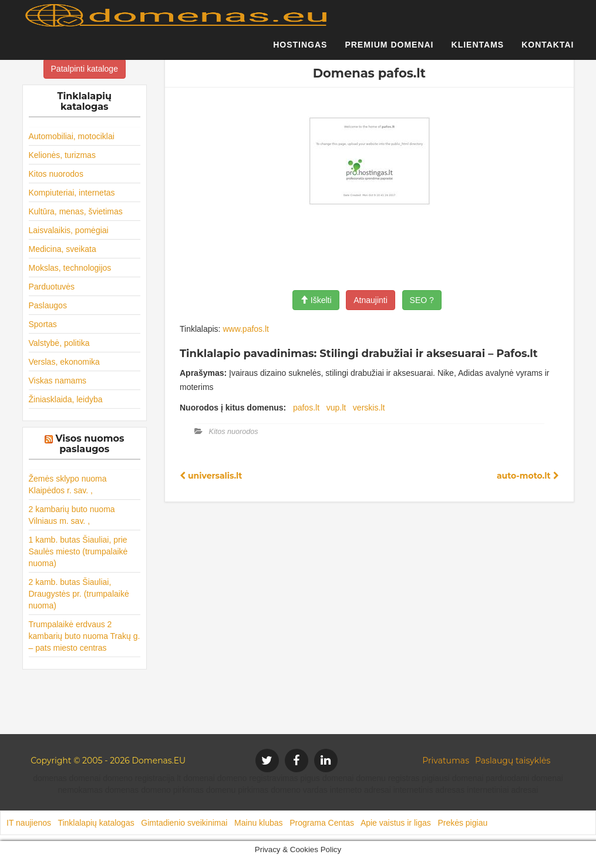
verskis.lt (369, 407)
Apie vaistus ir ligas (396, 822)
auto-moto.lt (528, 475)
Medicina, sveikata (62, 249)
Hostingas (300, 50)
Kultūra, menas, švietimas (76, 211)
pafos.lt (306, 407)
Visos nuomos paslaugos (90, 444)
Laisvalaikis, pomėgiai (69, 230)
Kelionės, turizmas (62, 155)
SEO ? (422, 300)
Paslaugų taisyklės (512, 760)
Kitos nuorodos (56, 174)
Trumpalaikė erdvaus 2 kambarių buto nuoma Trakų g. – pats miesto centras (84, 636)
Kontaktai (547, 50)
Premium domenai (389, 50)
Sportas (43, 324)
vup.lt (336, 407)
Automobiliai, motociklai (72, 136)
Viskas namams (58, 380)
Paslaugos (48, 305)
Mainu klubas (258, 822)
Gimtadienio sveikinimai (184, 822)
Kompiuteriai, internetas (72, 192)
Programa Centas (321, 822)
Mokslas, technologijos (70, 267)
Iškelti (316, 300)
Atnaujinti (370, 300)
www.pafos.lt (246, 329)
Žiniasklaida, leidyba (66, 399)
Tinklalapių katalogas (96, 822)
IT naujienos (28, 822)
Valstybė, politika (59, 343)
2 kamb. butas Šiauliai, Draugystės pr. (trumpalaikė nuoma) (79, 593)
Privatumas (445, 760)
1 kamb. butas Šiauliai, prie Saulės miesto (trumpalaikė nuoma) (78, 551)
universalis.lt (211, 475)
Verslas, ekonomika (64, 361)
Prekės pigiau (462, 822)
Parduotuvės (52, 286)
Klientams (478, 50)
